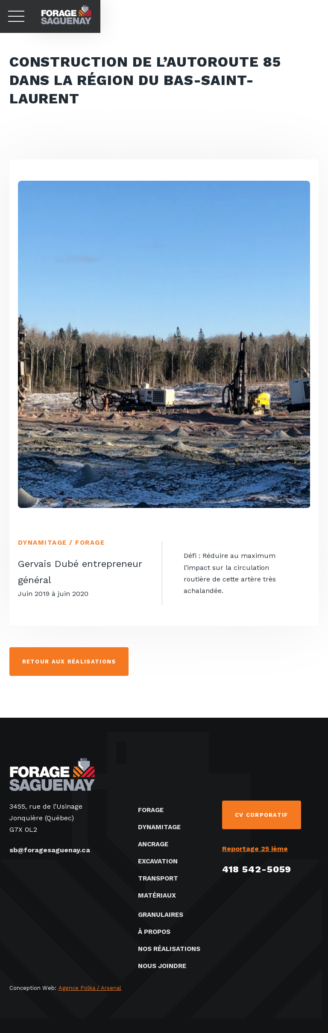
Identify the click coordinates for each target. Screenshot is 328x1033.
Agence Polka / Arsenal (90, 988)
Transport (158, 878)
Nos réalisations (169, 949)
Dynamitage (159, 827)
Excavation (158, 861)
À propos (154, 932)
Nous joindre (162, 966)
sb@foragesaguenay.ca (49, 850)
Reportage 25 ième (255, 849)
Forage (151, 810)
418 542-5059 (257, 869)
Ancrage (153, 844)
